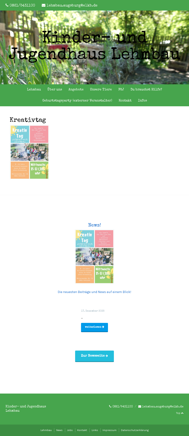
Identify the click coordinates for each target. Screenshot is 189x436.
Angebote (76, 89)
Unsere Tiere (101, 89)
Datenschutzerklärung (135, 430)
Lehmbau (34, 89)
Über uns (54, 89)
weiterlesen (94, 326)
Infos (142, 100)
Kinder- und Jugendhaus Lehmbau (95, 47)
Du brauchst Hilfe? (146, 89)
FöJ (121, 89)
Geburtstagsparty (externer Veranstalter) (77, 100)
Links (95, 430)
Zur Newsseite (94, 356)
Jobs (70, 430)
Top (179, 413)
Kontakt (125, 100)
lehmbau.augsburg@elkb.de (72, 6)
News (59, 430)
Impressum (109, 430)
